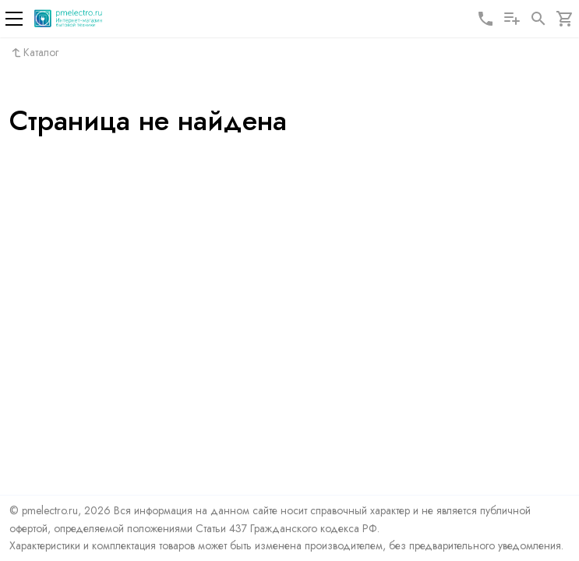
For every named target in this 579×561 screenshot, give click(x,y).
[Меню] (14, 18)
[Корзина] (565, 18)
